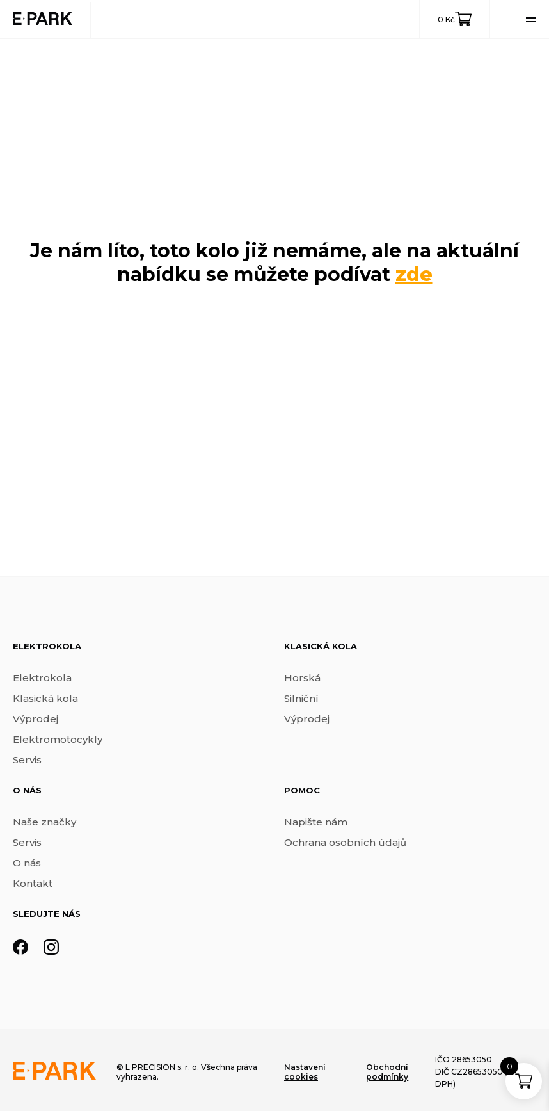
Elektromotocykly (57, 739)
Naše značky (44, 822)
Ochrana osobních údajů (345, 842)
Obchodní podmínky (387, 1072)
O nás (27, 863)
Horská (302, 678)
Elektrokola (42, 678)
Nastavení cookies (305, 1072)
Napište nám (315, 822)
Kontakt (32, 883)
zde (414, 274)
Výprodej (35, 719)
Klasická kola (45, 698)
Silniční (301, 698)
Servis (27, 760)
